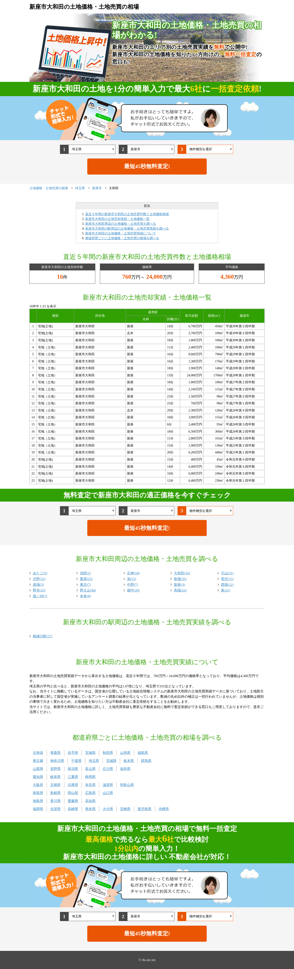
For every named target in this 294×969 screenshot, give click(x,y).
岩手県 (73, 753)
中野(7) (132, 584)
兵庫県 (73, 785)
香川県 (55, 801)
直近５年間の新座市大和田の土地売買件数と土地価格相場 (127, 214)
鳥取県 (38, 793)
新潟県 (73, 769)
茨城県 (111, 761)
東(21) (225, 590)
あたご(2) (40, 573)
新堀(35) (180, 579)
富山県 (90, 769)
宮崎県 (125, 809)
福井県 (125, 769)
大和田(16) (182, 573)
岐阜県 (55, 777)
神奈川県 (57, 761)
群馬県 (146, 761)
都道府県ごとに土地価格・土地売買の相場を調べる (122, 238)
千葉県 (76, 761)
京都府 (55, 785)
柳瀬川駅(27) (42, 636)
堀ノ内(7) (40, 596)
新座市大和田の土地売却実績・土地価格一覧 (117, 219)
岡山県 (73, 793)
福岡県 (38, 809)
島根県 (55, 793)
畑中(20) (133, 590)
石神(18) (133, 573)
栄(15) (131, 579)
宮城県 (90, 753)
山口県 (108, 793)
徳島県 (38, 801)
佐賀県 (55, 809)
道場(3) (38, 584)
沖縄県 (163, 809)
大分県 (108, 809)
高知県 (90, 801)
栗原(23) (86, 579)
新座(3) (179, 584)
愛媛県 (73, 801)
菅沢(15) (227, 579)
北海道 (38, 753)
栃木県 (129, 761)
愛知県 (38, 777)
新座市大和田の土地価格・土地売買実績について (120, 233)
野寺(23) (39, 590)
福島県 (143, 753)
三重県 (73, 777)
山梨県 (38, 769)
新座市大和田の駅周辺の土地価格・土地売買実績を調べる (127, 228)
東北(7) (85, 584)
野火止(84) (88, 590)
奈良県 (90, 785)
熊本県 (90, 809)
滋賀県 (108, 785)
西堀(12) (227, 584)
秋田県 (108, 753)
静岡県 (90, 777)
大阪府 (38, 785)
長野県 (55, 769)
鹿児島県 (144, 809)
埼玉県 (94, 761)
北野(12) (39, 579)
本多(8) (85, 596)
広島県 (90, 793)
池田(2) (85, 573)
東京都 (38, 761)
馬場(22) (180, 590)
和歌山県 (127, 785)
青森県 (55, 753)
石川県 (108, 769)
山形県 (125, 753)
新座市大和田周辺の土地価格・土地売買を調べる (120, 223)
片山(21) (227, 573)
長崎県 (73, 809)
